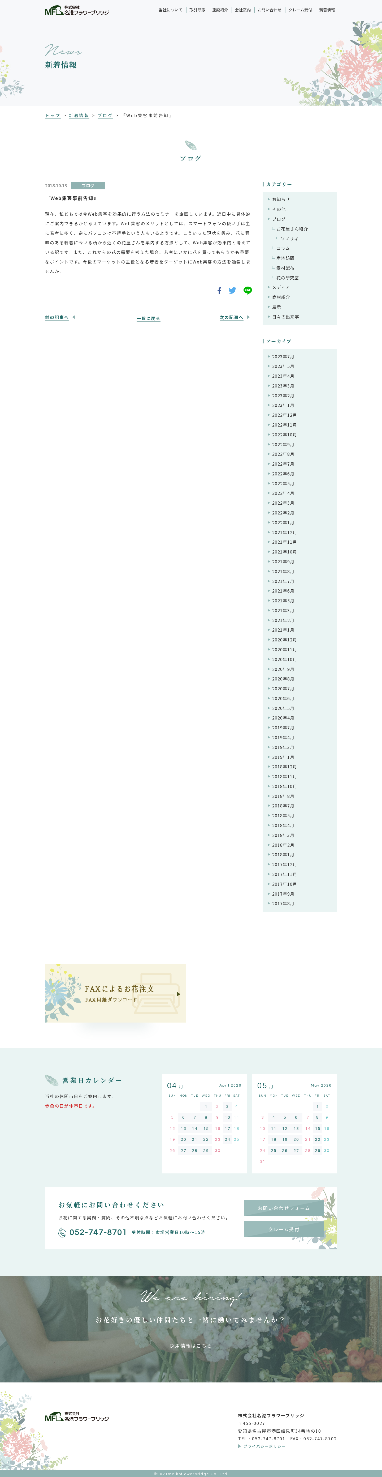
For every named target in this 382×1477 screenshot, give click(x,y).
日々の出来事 (285, 316)
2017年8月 (283, 903)
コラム (283, 248)
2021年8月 (283, 571)
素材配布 (285, 268)
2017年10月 (284, 884)
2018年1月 (283, 854)
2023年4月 (283, 376)
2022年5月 (283, 483)
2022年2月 (283, 512)
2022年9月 (283, 444)
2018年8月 (283, 796)
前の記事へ (57, 317)
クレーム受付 (300, 9)
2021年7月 (283, 581)
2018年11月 (284, 776)
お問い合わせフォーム (284, 1207)
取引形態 (197, 9)
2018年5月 (283, 815)
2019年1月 (283, 757)
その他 (279, 209)
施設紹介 (220, 9)
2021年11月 (284, 542)
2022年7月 (283, 464)
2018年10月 (284, 786)
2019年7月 (283, 727)
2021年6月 (283, 591)
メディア (281, 287)
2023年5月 (283, 366)
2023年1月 (283, 405)
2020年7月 (283, 688)
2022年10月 (284, 434)
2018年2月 (283, 845)
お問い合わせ (269, 9)
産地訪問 (285, 258)
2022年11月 (284, 425)
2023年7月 (283, 356)
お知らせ (281, 199)
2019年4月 (283, 737)
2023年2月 (283, 395)
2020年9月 (283, 669)
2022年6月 (283, 473)
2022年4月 (283, 493)
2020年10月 (284, 659)
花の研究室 (287, 277)
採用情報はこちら (191, 1345)
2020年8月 (283, 678)
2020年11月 (284, 649)
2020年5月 (283, 708)
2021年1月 (283, 630)
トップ (53, 115)
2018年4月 (283, 825)
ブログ (105, 115)
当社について (171, 9)
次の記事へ (232, 317)
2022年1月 (283, 522)
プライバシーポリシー (265, 1446)
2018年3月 (283, 835)
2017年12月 (284, 864)
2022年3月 (283, 503)
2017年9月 (283, 894)
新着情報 (327, 9)
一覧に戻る (148, 318)
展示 (276, 307)
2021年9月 (283, 561)
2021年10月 (284, 551)
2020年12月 (284, 639)
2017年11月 (284, 874)
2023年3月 (283, 385)
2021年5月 (283, 600)
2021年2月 (283, 620)
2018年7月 (283, 805)
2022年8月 (283, 454)
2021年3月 (283, 610)
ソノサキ (290, 238)
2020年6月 (283, 698)
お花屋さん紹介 (292, 228)
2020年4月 (283, 717)
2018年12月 (284, 766)
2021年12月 (284, 532)
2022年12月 (284, 415)
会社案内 (243, 9)
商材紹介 (281, 297)
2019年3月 (283, 747)
